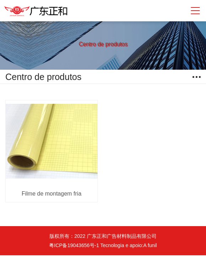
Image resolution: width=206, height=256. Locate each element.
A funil (150, 245)
